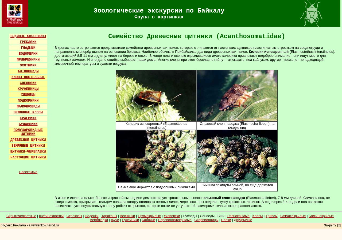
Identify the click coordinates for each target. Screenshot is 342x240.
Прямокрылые (149, 216)
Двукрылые (243, 220)
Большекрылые (321, 216)
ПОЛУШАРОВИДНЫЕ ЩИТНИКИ (28, 132)
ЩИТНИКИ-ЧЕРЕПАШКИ (28, 152)
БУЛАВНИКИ (28, 124)
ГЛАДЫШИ (28, 48)
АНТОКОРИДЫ (28, 71)
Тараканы (109, 216)
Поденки (91, 216)
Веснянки (127, 216)
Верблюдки (99, 220)
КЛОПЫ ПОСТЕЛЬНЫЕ (28, 77)
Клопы (257, 216)
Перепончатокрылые (175, 220)
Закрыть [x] (332, 225)
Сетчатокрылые (293, 216)
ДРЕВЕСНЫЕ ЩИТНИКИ (28, 140)
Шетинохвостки (51, 216)
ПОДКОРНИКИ (28, 101)
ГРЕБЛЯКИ (28, 42)
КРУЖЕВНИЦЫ (28, 89)
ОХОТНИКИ (28, 65)
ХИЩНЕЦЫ (28, 95)
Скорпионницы (207, 220)
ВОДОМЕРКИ (28, 54)
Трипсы (272, 216)
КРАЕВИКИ (28, 118)
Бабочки (148, 220)
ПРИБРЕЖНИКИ (28, 60)
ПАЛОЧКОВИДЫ (28, 107)
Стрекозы (74, 216)
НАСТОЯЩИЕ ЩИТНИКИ (28, 157)
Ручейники (130, 220)
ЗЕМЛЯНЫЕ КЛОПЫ (28, 112)
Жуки (115, 220)
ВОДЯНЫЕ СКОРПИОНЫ (28, 36)
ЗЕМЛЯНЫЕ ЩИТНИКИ (28, 146)
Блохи (226, 220)
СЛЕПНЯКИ (28, 83)
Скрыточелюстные (21, 216)
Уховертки (172, 216)
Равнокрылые (238, 216)
